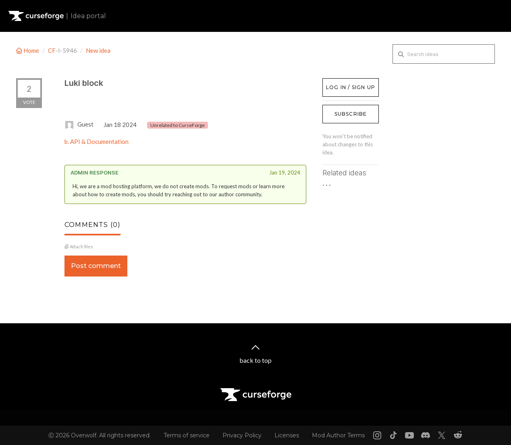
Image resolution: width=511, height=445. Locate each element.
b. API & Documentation (96, 141)
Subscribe (350, 114)
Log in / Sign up (342, 82)
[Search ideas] (444, 54)
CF (52, 50)
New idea (98, 50)
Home (28, 50)
